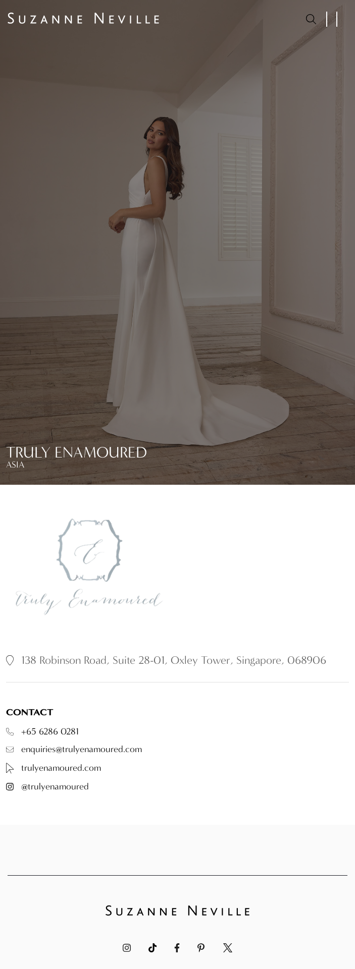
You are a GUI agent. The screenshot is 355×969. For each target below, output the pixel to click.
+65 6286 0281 (42, 732)
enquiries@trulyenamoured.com (74, 750)
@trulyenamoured (47, 787)
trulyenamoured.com (53, 768)
